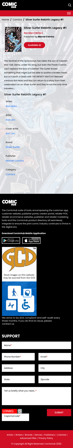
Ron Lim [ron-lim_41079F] (10, 120)
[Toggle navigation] (69, 13)
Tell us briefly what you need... (20, 391)
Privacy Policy (46, 438)
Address (8, 368)
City (43, 368)
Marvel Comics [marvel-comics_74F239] (15, 160)
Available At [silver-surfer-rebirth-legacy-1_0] (34, 45)
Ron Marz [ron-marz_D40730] (11, 106)
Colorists (61, 435)
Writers (19, 435)
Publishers (49, 435)
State (7, 379)
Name (8, 345)
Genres (38, 435)
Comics (17, 19)
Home (5, 19)
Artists (10, 435)
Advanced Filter (28, 438)
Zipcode (45, 379)
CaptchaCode (12, 416)
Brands (28, 435)
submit (59, 412)
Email (44, 357)
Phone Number (12, 357)
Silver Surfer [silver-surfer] (13, 147)
